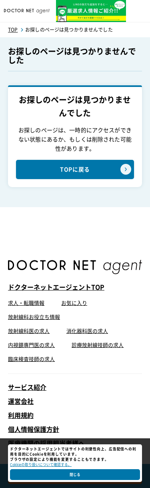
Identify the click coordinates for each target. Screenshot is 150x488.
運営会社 (21, 401)
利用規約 (21, 415)
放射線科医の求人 (29, 331)
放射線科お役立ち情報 (34, 317)
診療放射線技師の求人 (98, 345)
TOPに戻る (75, 169)
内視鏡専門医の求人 (31, 345)
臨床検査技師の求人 (31, 359)
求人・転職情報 (26, 303)
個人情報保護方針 (33, 429)
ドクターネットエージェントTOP (56, 287)
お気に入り (74, 303)
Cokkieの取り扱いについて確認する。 (41, 464)
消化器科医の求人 (87, 331)
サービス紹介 (27, 387)
